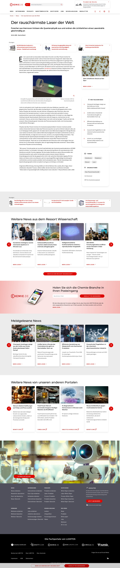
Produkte (63, 514)
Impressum (14, 558)
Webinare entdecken (17, 511)
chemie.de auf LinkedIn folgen (93, 505)
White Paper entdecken (67, 491)
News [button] (12, 11)
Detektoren (48, 68)
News (62, 511)
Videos (46, 519)
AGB (21, 558)
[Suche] (61, 5)
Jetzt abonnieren (94, 501)
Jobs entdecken (32, 511)
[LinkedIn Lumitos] (108, 558)
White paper (64, 516)
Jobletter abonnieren (34, 514)
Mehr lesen (58, 307)
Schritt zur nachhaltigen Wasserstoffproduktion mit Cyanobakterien (95, 140)
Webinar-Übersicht (16, 516)
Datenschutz (29, 558)
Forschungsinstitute (50, 516)
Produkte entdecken (50, 491)
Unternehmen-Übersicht (35, 501)
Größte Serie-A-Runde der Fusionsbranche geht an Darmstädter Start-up (94, 115)
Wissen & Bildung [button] (72, 11)
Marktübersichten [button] (42, 11)
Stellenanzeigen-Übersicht (35, 519)
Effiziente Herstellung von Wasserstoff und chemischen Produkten (95, 123)
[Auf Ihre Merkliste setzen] (95, 11)
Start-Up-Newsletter (17, 496)
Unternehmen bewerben (35, 499)
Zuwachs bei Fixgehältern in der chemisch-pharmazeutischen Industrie (96, 132)
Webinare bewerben (16, 514)
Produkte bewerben (50, 499)
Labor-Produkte (49, 493)
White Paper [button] (54, 11)
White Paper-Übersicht (67, 501)
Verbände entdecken (33, 496)
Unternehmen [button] (20, 11)
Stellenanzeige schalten (35, 516)
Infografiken (48, 514)
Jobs (62, 519)
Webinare (63, 522)
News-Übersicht (15, 499)
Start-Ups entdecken (34, 493)
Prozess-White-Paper (67, 496)
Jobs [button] (62, 11)
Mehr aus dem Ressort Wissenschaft (59, 274)
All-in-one (64, 524)
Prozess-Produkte (49, 496)
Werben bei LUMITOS (17, 553)
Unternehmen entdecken (35, 491)
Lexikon (46, 511)
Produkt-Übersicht (49, 501)
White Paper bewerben (67, 499)
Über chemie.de (41, 553)
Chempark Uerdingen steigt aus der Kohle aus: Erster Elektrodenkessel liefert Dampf (96, 106)
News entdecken (15, 491)
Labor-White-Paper (66, 493)
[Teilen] (100, 11)
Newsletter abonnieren (92, 296)
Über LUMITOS (30, 553)
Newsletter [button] (84, 11)
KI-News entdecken (24, 476)
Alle (27, 4)
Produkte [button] (30, 11)
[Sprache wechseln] (104, 11)
